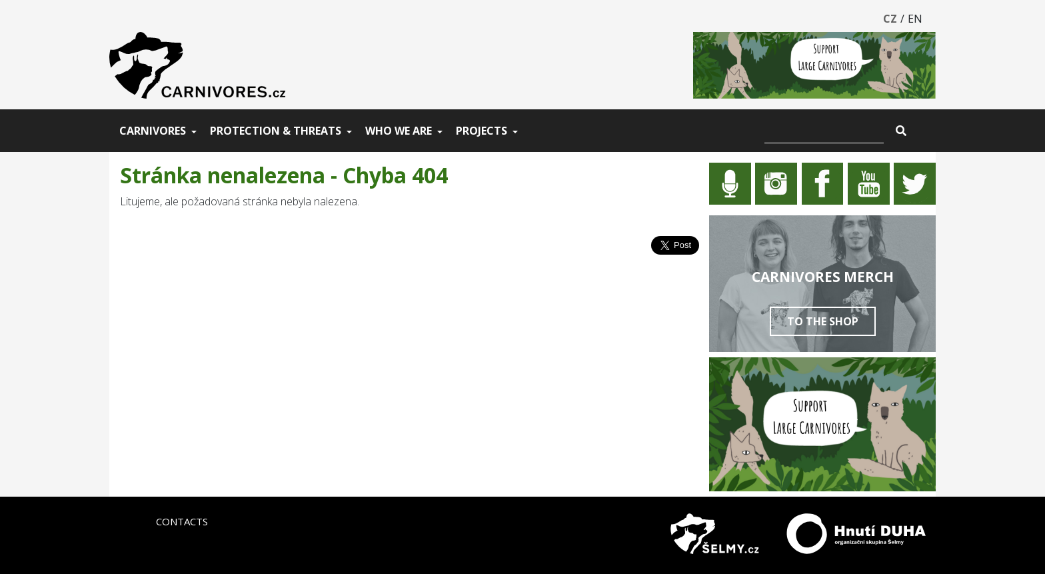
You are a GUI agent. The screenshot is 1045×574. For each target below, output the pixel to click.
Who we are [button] (398, 130)
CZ (890, 18)
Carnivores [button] (152, 130)
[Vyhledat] (824, 130)
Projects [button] (481, 130)
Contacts (182, 521)
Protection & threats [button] (275, 130)
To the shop (822, 321)
